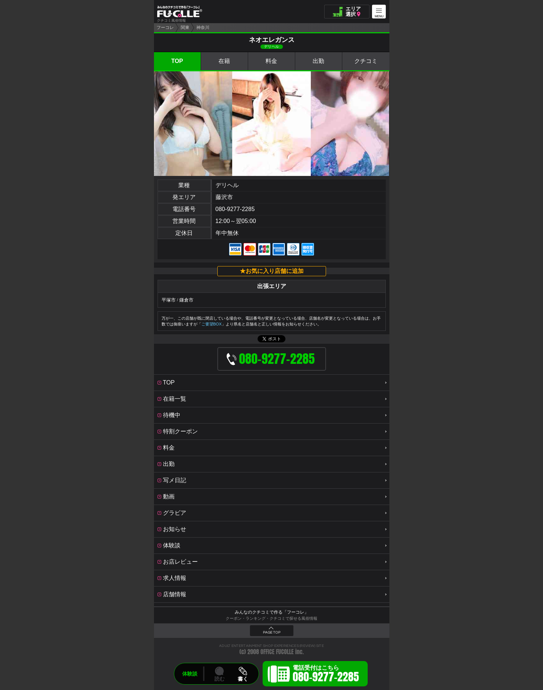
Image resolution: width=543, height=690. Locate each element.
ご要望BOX (211, 324)
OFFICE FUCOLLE (277, 652)
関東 (185, 27)
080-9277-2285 (235, 209)
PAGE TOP (271, 632)
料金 (271, 61)
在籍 (224, 61)
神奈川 (202, 27)
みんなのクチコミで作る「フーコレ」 (272, 612)
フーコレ (165, 27)
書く (243, 679)
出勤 (318, 61)
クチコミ (365, 61)
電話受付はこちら (326, 675)
